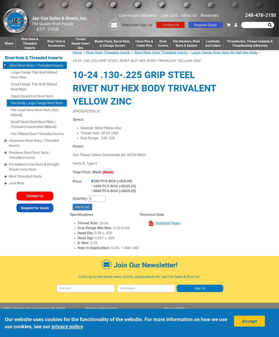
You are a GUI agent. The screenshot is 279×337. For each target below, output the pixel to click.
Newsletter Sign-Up (137, 24)
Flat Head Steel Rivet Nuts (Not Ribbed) (35, 112)
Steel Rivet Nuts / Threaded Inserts (36, 65)
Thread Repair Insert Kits (80, 43)
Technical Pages (167, 223)
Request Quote (205, 24)
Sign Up (200, 288)
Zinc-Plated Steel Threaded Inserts (37, 133)
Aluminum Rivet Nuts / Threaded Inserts (34, 143)
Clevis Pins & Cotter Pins (144, 43)
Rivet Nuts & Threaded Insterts (29, 43)
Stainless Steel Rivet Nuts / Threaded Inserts (29, 155)
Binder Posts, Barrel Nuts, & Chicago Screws (112, 43)
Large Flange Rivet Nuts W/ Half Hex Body (224, 52)
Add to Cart (82, 207)
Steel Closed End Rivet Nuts (32, 96)
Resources (210, 15)
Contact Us (170, 24)
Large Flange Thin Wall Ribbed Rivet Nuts (34, 75)
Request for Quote (35, 207)
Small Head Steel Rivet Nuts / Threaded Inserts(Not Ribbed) (33, 124)
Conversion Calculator (138, 15)
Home (77, 52)
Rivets (9, 43)
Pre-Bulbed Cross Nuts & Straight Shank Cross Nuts (34, 167)
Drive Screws (163, 43)
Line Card (169, 15)
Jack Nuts (16, 183)
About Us (189, 15)
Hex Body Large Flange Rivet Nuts (37, 103)
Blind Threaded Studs (25, 176)
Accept (249, 321)
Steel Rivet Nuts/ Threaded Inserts (161, 52)
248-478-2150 (260, 15)
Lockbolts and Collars (213, 43)
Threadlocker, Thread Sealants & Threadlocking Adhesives (250, 43)
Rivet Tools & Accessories (56, 43)
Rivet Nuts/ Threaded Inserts (108, 52)
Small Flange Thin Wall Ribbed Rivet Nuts (34, 86)
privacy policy (67, 326)
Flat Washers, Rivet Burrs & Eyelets (186, 43)
